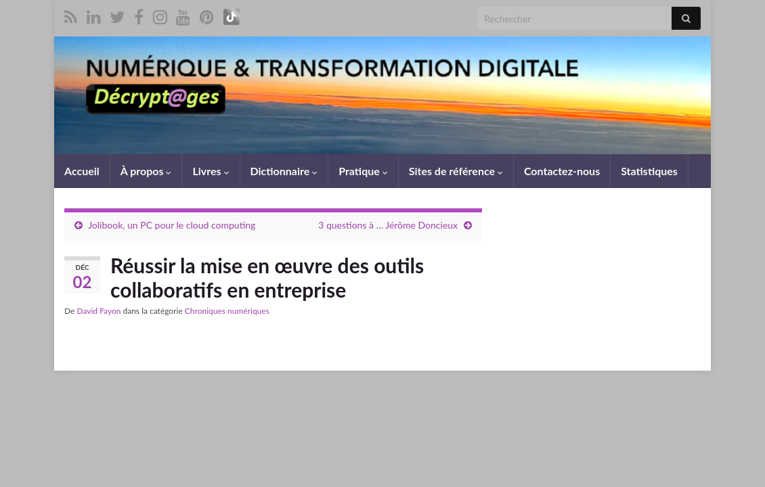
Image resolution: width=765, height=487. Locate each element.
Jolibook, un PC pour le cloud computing (171, 225)
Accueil (82, 170)
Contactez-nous (562, 170)
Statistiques (649, 170)
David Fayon (98, 311)
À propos (146, 170)
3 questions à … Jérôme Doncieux (388, 225)
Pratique (362, 170)
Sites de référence (456, 170)
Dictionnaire (284, 170)
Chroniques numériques (227, 311)
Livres (210, 170)
